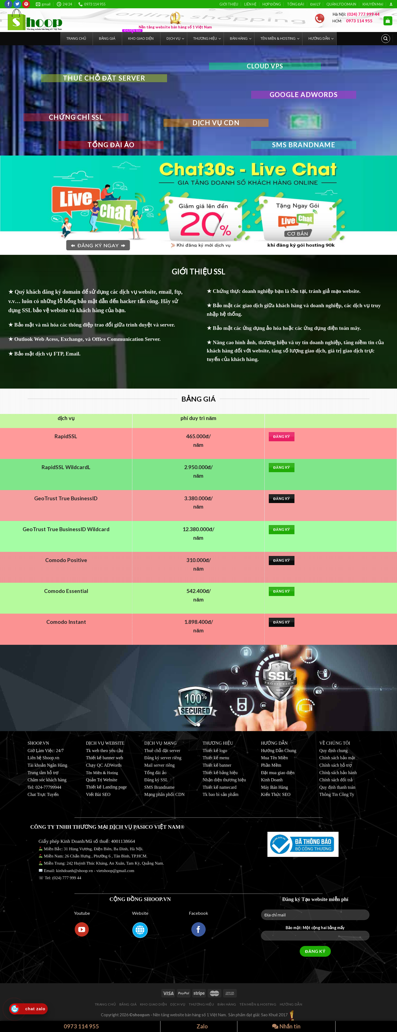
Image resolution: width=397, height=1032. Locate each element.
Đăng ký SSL (156, 779)
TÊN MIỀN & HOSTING (258, 1004)
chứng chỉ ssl (76, 117)
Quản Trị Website (101, 779)
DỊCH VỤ (177, 1004)
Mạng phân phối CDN (164, 794)
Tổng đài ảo (111, 145)
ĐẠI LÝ (315, 4)
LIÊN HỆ (250, 4)
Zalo (199, 1026)
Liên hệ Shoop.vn (43, 757)
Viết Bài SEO (98, 794)
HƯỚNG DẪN (291, 1004)
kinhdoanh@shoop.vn (74, 870)
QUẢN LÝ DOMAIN (341, 4)
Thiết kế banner (217, 765)
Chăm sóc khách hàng (47, 779)
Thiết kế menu (216, 757)
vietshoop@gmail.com (115, 870)
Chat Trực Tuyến (43, 794)
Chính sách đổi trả (336, 779)
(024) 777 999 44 (66, 877)
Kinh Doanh (272, 779)
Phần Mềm (271, 765)
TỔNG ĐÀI (295, 4)
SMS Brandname (303, 145)
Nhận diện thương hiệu (224, 779)
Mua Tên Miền (274, 757)
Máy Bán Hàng (274, 787)
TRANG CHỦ (105, 1004)
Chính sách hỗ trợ (335, 765)
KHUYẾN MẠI (373, 4)
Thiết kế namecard (220, 787)
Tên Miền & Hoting (102, 773)
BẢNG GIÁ (128, 1004)
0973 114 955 (78, 1026)
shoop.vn (141, 1014)
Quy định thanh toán (337, 787)
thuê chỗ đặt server (104, 78)
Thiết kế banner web (104, 757)
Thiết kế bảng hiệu (220, 772)
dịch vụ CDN (216, 123)
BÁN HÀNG (227, 1004)
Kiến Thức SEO (276, 794)
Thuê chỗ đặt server (162, 750)
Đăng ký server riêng (162, 757)
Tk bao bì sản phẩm (220, 794)
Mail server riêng (159, 765)
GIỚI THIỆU (228, 4)
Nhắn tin (286, 1026)
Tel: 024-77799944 (44, 787)
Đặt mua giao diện (278, 772)
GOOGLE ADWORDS (304, 94)
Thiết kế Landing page (106, 787)
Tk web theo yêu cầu (104, 750)
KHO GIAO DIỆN (153, 1004)
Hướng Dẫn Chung (278, 750)
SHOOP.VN (38, 743)
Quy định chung (333, 750)
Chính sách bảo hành (338, 772)
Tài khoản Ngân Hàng (47, 765)
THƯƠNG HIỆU (201, 1004)
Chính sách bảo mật (337, 757)
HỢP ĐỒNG (271, 4)
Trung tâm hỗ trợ (43, 772)
